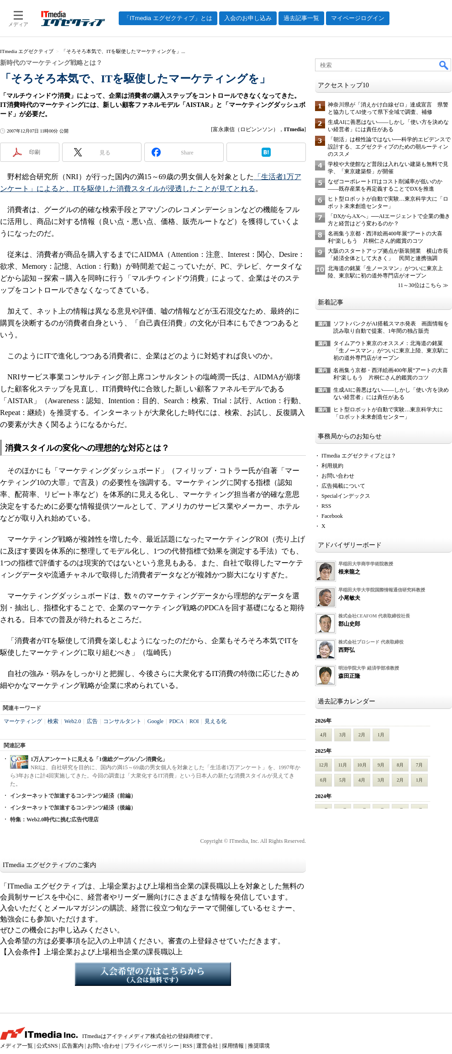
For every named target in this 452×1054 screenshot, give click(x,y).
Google (155, 721)
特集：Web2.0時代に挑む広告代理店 (54, 819)
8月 (400, 764)
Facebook (332, 516)
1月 (381, 734)
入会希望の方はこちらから (153, 974)
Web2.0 (72, 721)
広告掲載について (343, 486)
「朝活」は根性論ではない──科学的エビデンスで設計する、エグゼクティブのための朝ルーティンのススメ (389, 146)
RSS (326, 506)
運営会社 (207, 1046)
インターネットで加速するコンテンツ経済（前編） (73, 796)
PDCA (176, 721)
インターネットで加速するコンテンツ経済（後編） (73, 807)
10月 (362, 764)
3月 (342, 734)
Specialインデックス (345, 496)
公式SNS (47, 1046)
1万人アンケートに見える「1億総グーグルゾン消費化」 (99, 759)
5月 (342, 780)
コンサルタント (122, 721)
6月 (323, 780)
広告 (92, 721)
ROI (194, 721)
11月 (342, 764)
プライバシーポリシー (151, 1046)
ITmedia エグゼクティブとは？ (358, 455)
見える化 (215, 721)
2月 (361, 734)
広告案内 (73, 1046)
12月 (323, 764)
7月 (419, 764)
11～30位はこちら (419, 285)
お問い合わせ (337, 476)
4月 (323, 734)
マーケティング (23, 721)
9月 (381, 764)
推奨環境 (259, 1046)
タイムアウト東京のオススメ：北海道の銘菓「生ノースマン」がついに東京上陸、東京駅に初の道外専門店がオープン (390, 350)
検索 (52, 721)
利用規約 (332, 466)
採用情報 (233, 1046)
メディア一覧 (16, 1046)
